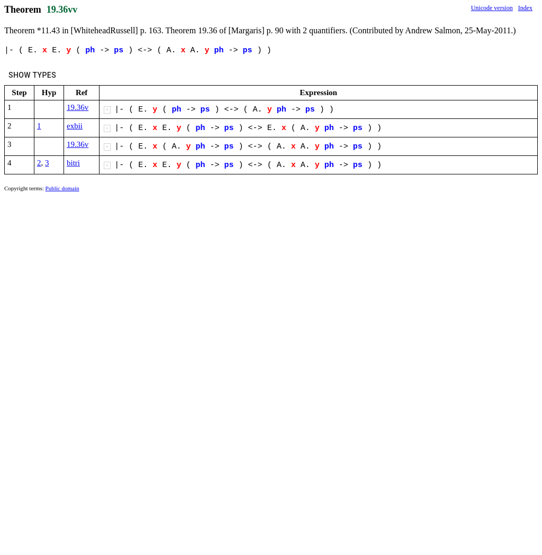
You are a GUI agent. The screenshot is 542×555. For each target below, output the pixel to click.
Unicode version (492, 8)
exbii (75, 126)
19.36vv (62, 9)
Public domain (62, 188)
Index (525, 8)
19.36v (77, 107)
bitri (73, 163)
